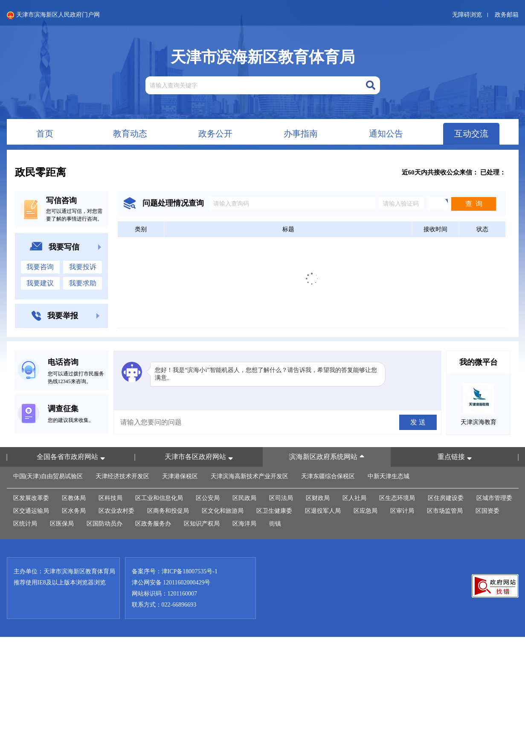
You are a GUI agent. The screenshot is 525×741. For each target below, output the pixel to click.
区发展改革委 (31, 498)
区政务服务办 (153, 523)
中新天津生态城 (388, 476)
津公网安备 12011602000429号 (171, 582)
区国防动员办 (104, 523)
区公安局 (208, 498)
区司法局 (281, 498)
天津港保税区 (180, 476)
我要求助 (82, 283)
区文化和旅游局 (223, 511)
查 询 (473, 203)
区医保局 (62, 523)
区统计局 (25, 523)
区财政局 (318, 498)
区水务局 (74, 511)
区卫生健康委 (274, 511)
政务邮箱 (507, 15)
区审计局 (402, 511)
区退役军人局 (323, 511)
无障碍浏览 (467, 15)
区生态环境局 (397, 498)
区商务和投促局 (168, 511)
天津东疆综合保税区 (328, 476)
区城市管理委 (494, 498)
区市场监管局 (445, 511)
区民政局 (244, 498)
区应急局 (365, 511)
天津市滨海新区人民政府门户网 (53, 15)
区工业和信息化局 (159, 498)
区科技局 (110, 498)
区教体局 (74, 498)
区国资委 (487, 511)
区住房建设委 (446, 498)
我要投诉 (82, 266)
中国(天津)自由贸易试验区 (48, 476)
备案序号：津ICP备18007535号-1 (175, 571)
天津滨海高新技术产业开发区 (249, 476)
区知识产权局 (202, 523)
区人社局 (354, 498)
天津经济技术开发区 (122, 476)
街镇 (275, 523)
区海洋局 (244, 523)
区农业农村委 (116, 511)
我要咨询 (40, 266)
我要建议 (40, 283)
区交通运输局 (31, 511)
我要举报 (66, 316)
